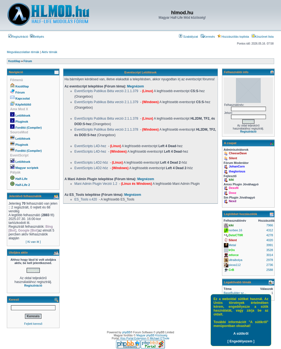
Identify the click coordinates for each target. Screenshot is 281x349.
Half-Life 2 (22, 184)
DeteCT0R (236, 235)
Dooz (232, 192)
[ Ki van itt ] (33, 241)
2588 (269, 269)
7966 (269, 225)
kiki (231, 179)
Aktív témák (49, 52)
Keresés (208, 36)
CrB (231, 269)
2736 (269, 264)
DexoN (233, 187)
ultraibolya (235, 260)
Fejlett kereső (33, 323)
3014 (269, 255)
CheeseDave (238, 153)
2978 (269, 260)
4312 (269, 230)
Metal (232, 245)
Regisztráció (18, 36)
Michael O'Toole (159, 338)
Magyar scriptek (26, 167)
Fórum (20, 92)
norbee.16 (235, 230)
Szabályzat (188, 36)
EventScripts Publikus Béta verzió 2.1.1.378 (106, 118)
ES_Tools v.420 (85, 199)
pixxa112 (235, 264)
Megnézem (135, 86)
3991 (269, 245)
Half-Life (21, 178)
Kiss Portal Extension (133, 338)
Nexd (232, 201)
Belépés (37, 36)
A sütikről (241, 334)
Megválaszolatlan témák (23, 52)
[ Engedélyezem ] (240, 341)
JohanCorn (237, 166)
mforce (234, 255)
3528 (269, 250)
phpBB (126, 332)
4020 (269, 240)
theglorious (237, 171)
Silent (233, 158)
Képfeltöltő (23, 104)
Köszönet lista (263, 36)
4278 (269, 235)
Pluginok (21, 121)
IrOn (232, 250)
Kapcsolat (22, 98)
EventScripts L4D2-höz (91, 162)
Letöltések (22, 115)
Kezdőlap (22, 86)
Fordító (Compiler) (28, 127)
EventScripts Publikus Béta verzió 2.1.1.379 (106, 91)
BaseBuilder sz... (235, 293)
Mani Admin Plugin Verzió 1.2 (95, 184)
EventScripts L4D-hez (90, 146)
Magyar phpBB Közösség (151, 335)
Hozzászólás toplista (233, 36)
